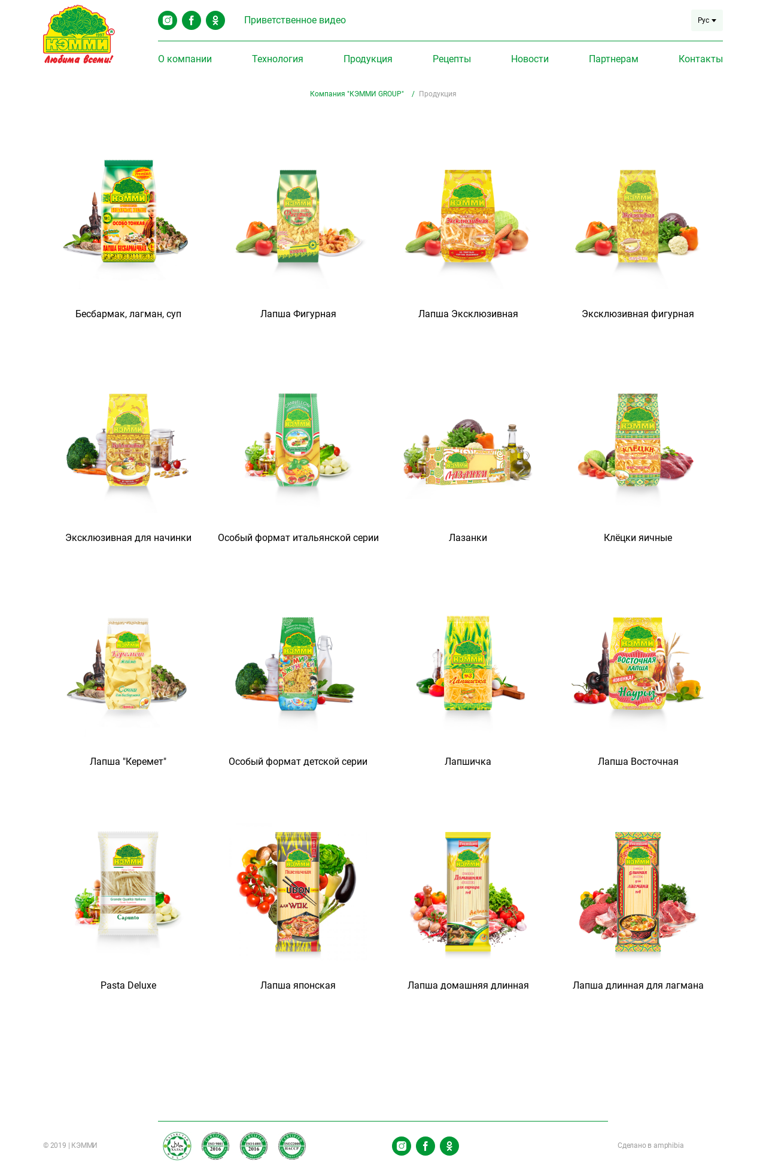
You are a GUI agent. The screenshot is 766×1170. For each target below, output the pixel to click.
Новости (530, 59)
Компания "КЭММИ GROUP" (358, 94)
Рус (707, 20)
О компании (185, 59)
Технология (277, 59)
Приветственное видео (295, 20)
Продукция (368, 59)
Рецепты (452, 59)
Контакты (701, 59)
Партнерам (614, 59)
